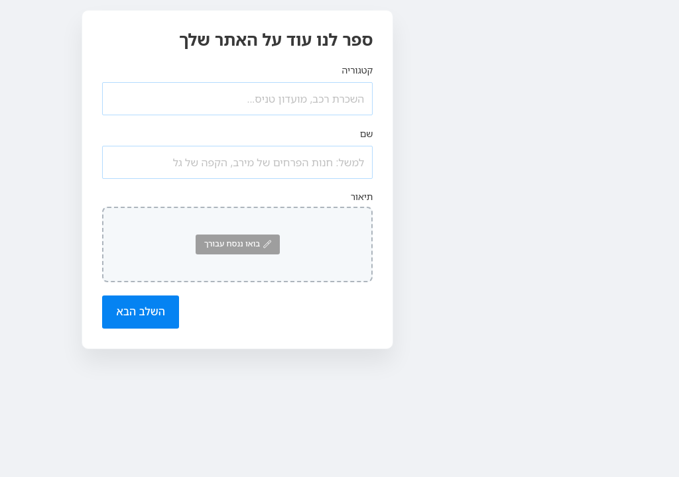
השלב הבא (140, 311)
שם (366, 133)
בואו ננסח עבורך (237, 243)
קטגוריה (357, 70)
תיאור (362, 196)
